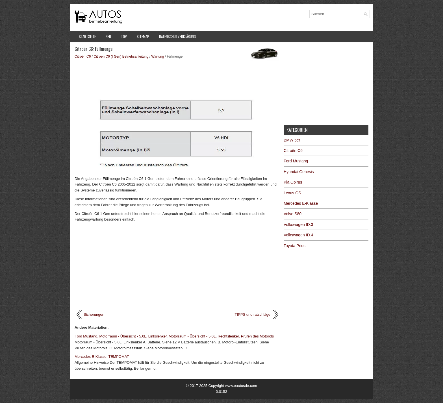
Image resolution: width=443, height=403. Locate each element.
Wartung (157, 56)
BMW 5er (292, 140)
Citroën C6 (83, 56)
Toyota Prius (294, 245)
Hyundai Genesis (299, 171)
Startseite (87, 36)
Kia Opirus (293, 182)
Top (124, 36)
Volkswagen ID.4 (298, 235)
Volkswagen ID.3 (298, 224)
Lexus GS (292, 193)
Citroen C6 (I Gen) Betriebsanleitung (121, 56)
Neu (108, 36)
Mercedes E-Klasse (301, 203)
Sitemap (143, 36)
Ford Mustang (296, 161)
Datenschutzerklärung (177, 36)
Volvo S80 (292, 214)
